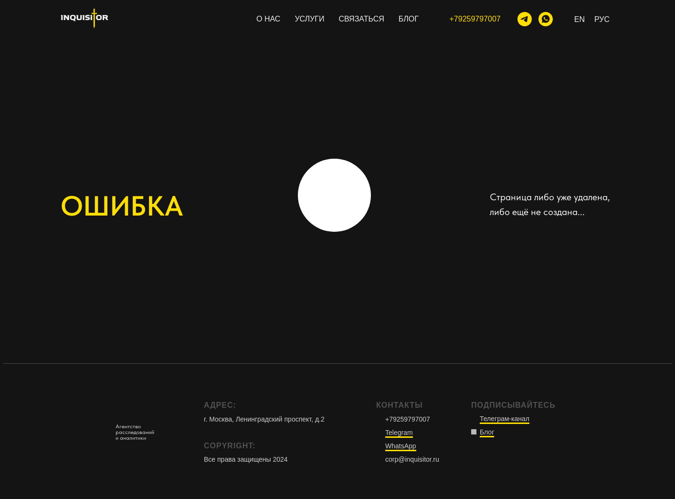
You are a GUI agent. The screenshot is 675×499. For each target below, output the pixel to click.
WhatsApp (400, 446)
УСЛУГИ (309, 19)
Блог (487, 432)
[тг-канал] (524, 19)
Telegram (399, 432)
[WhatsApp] (545, 19)
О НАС (268, 19)
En (579, 19)
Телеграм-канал (504, 419)
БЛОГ (409, 19)
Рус (602, 19)
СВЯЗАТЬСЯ (361, 19)
